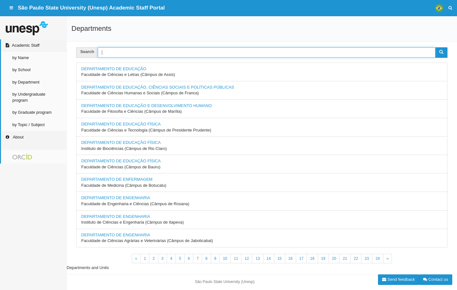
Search (87, 52)
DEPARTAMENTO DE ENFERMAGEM (116, 179)
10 (225, 258)
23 (367, 258)
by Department (25, 82)
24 (377, 258)
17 (301, 258)
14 (269, 258)
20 (334, 258)
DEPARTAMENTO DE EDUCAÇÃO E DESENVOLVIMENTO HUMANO (146, 105)
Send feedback (398, 279)
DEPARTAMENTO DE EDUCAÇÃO (113, 68)
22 (356, 258)
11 (236, 258)
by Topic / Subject (28, 124)
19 (323, 258)
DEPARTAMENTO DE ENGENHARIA (115, 197)
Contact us (435, 279)
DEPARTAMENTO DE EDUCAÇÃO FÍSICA (121, 124)
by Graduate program (32, 112)
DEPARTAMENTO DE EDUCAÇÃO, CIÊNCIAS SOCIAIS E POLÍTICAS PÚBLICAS (157, 87)
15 (279, 258)
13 (257, 258)
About (14, 137)
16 (290, 258)
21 (345, 258)
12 (247, 258)
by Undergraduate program (28, 97)
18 (312, 258)
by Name (20, 57)
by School (21, 69)
